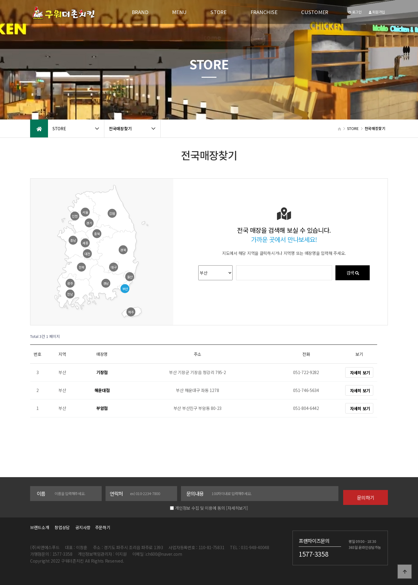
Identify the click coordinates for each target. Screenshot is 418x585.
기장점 (102, 373)
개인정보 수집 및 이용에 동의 (200, 508)
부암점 (102, 408)
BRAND (140, 12)
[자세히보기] (237, 508)
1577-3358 (313, 553)
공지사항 (83, 527)
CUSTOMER (314, 12)
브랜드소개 (39, 527)
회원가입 (377, 11)
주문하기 (101, 527)
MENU (179, 12)
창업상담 (62, 527)
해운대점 (102, 390)
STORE (218, 12)
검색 (353, 272)
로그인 (355, 11)
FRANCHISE (263, 12)
